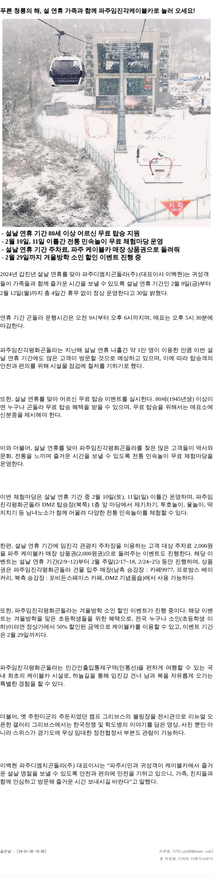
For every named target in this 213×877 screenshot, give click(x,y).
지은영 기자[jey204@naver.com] (186, 851)
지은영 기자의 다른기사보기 (189, 858)
